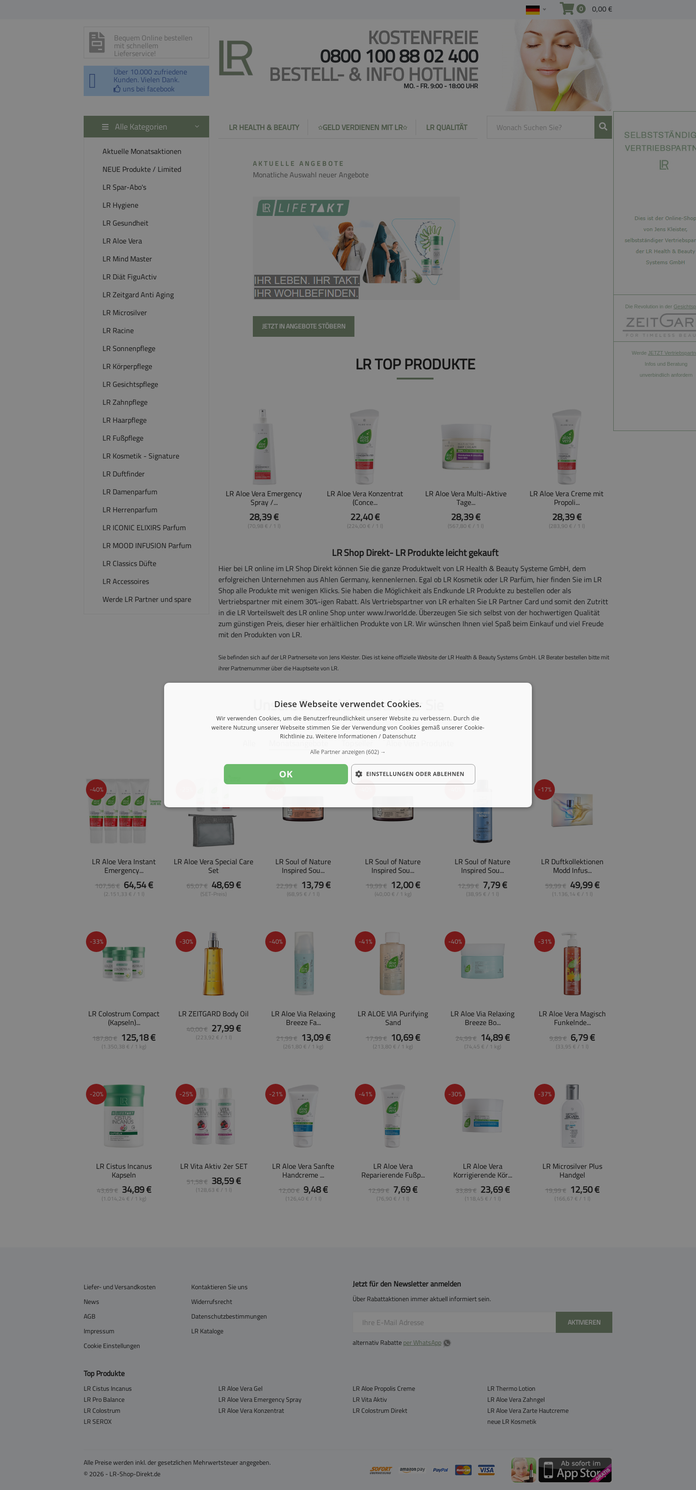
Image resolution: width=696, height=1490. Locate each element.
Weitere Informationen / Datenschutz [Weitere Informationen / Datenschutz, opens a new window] (366, 737)
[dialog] (348, 745)
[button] (348, 752)
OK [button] (286, 774)
